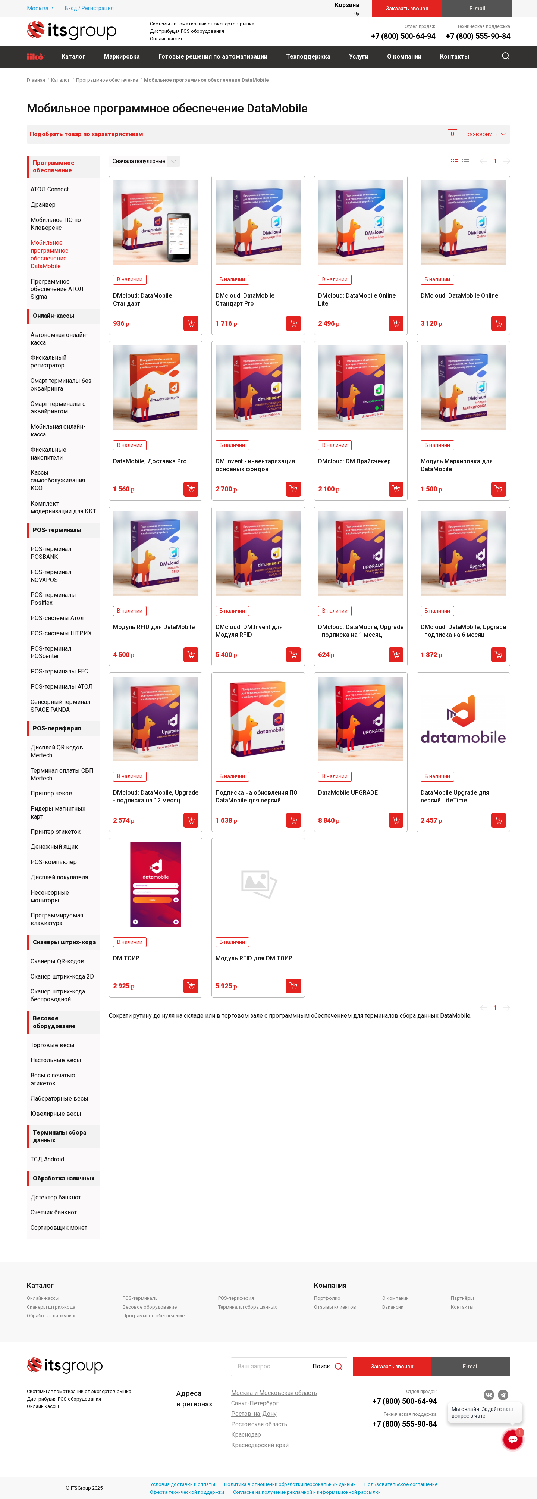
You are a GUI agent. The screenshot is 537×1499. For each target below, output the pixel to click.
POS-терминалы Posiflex (53, 598)
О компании (395, 1298)
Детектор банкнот (56, 1197)
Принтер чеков (51, 793)
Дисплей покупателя (59, 877)
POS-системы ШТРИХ (61, 633)
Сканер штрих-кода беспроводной (58, 995)
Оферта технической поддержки (187, 1492)
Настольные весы (56, 1060)
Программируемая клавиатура (57, 919)
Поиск (321, 1366)
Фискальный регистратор (48, 361)
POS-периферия (57, 728)
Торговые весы (53, 1045)
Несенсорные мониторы (50, 896)
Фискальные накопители (48, 453)
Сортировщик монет (59, 1227)
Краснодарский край (260, 1445)
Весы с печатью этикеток (53, 1079)
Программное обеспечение (54, 166)
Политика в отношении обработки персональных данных (289, 1484)
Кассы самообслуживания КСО (58, 480)
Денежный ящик (54, 846)
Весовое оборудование (54, 1022)
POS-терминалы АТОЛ (62, 686)
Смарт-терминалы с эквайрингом (58, 407)
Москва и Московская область (274, 1392)
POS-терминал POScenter (51, 652)
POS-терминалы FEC (59, 671)
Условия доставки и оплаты (182, 1484)
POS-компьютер (54, 862)
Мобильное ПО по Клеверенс (56, 223)
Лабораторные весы (59, 1098)
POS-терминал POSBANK (51, 552)
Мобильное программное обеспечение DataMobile (50, 254)
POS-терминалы (57, 529)
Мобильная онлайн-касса (58, 430)
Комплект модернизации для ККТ (63, 507)
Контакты (462, 1307)
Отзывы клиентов (335, 1307)
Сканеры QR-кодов (57, 961)
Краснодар (246, 1434)
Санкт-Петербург (255, 1403)
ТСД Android (47, 1159)
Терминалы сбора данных (59, 1136)
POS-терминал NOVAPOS (51, 576)
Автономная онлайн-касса (59, 338)
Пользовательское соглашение (400, 1484)
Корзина (347, 5)
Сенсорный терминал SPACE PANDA (60, 705)
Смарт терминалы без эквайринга (61, 384)
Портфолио (327, 1298)
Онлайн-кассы (54, 315)
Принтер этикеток (56, 831)
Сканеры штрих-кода (64, 942)
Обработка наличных (63, 1178)
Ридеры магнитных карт (58, 812)
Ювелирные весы (56, 1113)
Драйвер (43, 204)
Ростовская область (259, 1424)
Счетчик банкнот (54, 1212)
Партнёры (462, 1298)
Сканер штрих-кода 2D (62, 976)
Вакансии (392, 1307)
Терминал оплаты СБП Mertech (62, 774)
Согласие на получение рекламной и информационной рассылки (307, 1492)
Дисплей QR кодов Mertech (57, 751)
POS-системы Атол (57, 618)
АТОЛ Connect (50, 189)
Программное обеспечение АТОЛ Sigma (57, 289)
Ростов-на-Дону (254, 1413)
